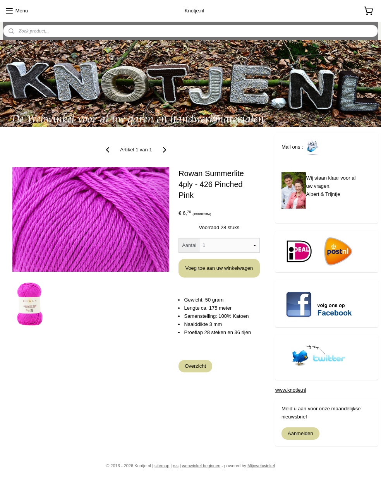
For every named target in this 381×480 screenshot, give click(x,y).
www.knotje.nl (290, 390)
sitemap (162, 465)
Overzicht (195, 366)
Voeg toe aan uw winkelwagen (219, 268)
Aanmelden (300, 433)
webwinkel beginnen (201, 465)
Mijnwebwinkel (261, 465)
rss (175, 465)
